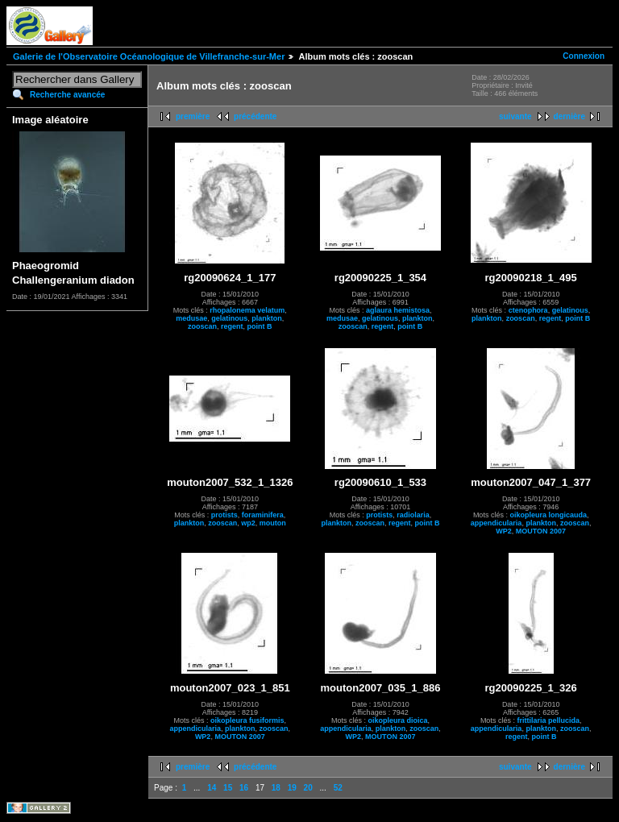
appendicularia (496, 523)
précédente (255, 116)
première (193, 116)
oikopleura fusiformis (247, 720)
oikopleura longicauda (548, 515)
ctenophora (528, 310)
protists (224, 515)
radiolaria (413, 515)
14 (211, 787)
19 (292, 787)
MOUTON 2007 (541, 531)
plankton (266, 318)
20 (308, 787)
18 (276, 787)
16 (243, 787)
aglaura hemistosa (398, 310)
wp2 (248, 523)
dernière (569, 116)
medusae (191, 318)
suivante (515, 116)
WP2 (504, 531)
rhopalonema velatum (247, 310)
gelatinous (229, 318)
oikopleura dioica (397, 720)
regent (232, 326)
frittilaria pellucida (548, 720)
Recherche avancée (67, 94)
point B (259, 326)
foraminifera (263, 515)
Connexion (583, 56)
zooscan (202, 326)
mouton (273, 523)
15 (227, 787)
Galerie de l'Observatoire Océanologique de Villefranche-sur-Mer (149, 56)
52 (338, 787)
